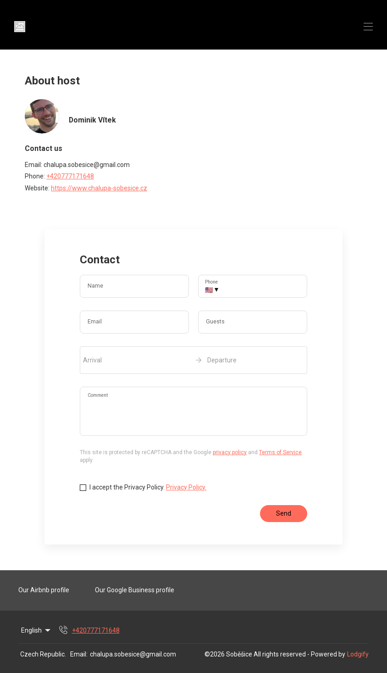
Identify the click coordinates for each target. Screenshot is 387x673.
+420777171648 (70, 176)
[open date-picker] (193, 360)
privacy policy (230, 452)
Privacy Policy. (186, 487)
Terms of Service (280, 452)
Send (283, 513)
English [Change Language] (36, 630)
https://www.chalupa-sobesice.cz (99, 188)
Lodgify (358, 654)
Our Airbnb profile (43, 590)
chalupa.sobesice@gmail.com (133, 654)
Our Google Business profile (134, 590)
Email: (79, 654)
